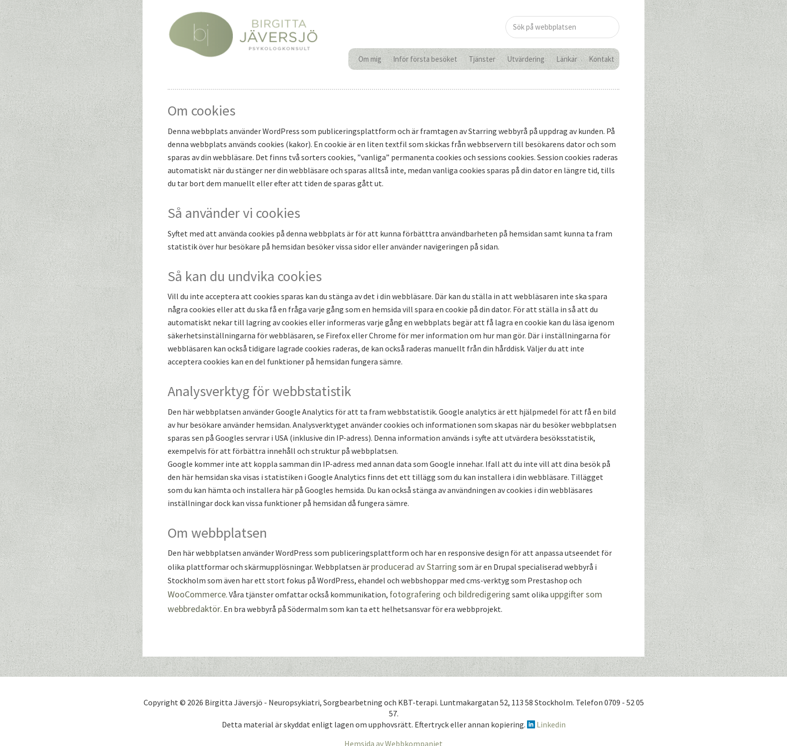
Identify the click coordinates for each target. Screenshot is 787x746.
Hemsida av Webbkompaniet (393, 739)
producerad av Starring (410, 567)
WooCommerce (194, 593)
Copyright (161, 698)
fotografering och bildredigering (440, 593)
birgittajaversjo (243, 47)
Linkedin (550, 721)
